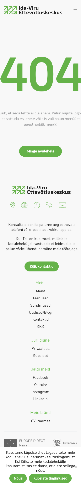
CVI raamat (40, 421)
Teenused (40, 298)
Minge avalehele (40, 151)
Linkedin (40, 398)
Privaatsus (41, 348)
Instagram (40, 391)
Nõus (18, 478)
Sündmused (40, 305)
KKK (40, 326)
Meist (40, 291)
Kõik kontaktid (41, 266)
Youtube (40, 384)
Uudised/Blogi (40, 312)
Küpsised (40, 355)
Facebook (40, 377)
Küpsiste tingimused (50, 478)
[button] (12, 204)
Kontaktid (40, 319)
